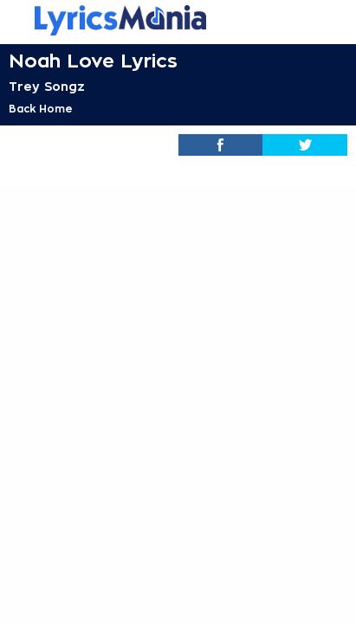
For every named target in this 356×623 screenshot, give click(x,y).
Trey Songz (47, 86)
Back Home (41, 109)
